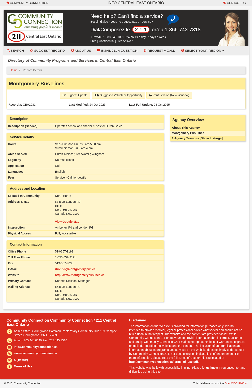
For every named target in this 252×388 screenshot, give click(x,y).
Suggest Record (47, 50)
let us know (210, 367)
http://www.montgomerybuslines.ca (80, 275)
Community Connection (27, 3)
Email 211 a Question (117, 50)
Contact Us (234, 3)
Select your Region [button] (202, 50)
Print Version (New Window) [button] (169, 95)
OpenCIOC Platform (236, 383)
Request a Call (159, 50)
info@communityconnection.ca (35, 347)
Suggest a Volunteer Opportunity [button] (118, 95)
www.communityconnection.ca (35, 353)
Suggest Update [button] (75, 95)
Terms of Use (23, 366)
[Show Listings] (211, 138)
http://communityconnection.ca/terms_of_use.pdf (163, 361)
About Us (81, 50)
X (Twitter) (21, 360)
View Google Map (67, 221)
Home (13, 70)
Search (15, 50)
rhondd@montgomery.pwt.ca (75, 269)
